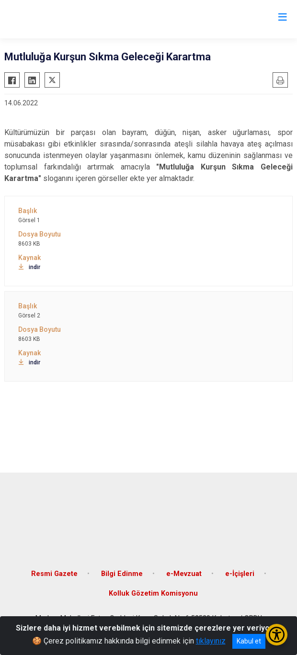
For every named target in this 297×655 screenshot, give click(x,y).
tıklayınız (211, 640)
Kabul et (249, 641)
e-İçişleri (239, 574)
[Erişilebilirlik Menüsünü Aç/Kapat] (276, 634)
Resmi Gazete (54, 574)
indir (29, 267)
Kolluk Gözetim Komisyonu (153, 593)
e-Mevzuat (184, 574)
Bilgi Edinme (122, 574)
